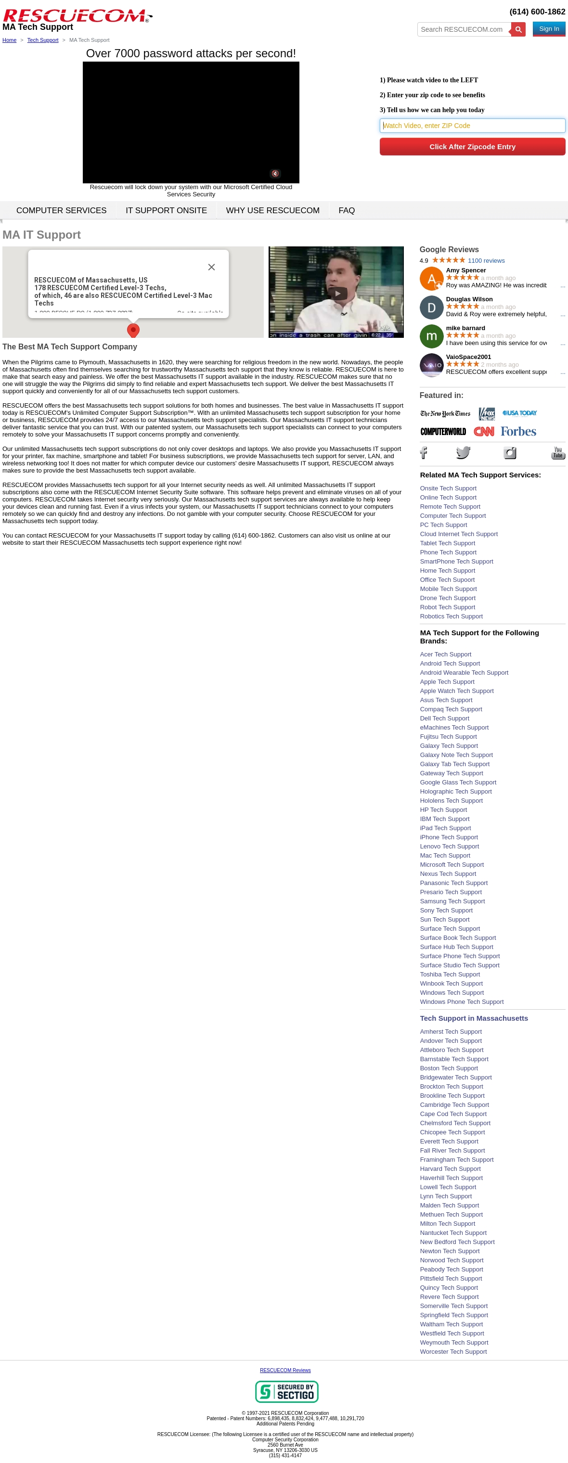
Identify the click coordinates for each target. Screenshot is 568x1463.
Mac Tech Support (445, 855)
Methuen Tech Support (451, 1214)
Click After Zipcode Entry (473, 146)
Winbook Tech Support (451, 983)
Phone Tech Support (448, 552)
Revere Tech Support (449, 1296)
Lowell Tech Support (448, 1187)
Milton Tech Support (448, 1223)
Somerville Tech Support (454, 1305)
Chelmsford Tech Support (455, 1123)
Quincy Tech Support (449, 1287)
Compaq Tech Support (451, 709)
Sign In (549, 28)
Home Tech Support (448, 570)
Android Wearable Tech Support (464, 672)
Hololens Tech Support (451, 800)
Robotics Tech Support (451, 616)
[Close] (211, 267)
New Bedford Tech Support (457, 1241)
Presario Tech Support (451, 892)
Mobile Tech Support (448, 588)
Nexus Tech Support (448, 873)
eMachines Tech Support (454, 727)
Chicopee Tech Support (452, 1132)
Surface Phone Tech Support (460, 956)
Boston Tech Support (449, 1068)
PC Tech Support (443, 524)
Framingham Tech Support (457, 1159)
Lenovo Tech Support (449, 846)
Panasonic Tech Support (454, 882)
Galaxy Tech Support (449, 745)
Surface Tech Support (450, 928)
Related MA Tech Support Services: (481, 475)
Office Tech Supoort (447, 579)
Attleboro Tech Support (452, 1049)
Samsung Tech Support (452, 901)
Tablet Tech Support (448, 543)
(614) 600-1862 (538, 11)
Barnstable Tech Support (454, 1059)
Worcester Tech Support (453, 1351)
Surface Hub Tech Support (456, 946)
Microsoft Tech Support (452, 864)
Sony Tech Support (446, 910)
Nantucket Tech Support (453, 1232)
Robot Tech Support (448, 607)
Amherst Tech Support (451, 1031)
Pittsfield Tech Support (451, 1278)
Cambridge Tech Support (455, 1104)
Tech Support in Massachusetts (474, 1018)
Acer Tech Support (446, 654)
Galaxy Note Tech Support (456, 754)
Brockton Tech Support (451, 1086)
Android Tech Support (450, 663)
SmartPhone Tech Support (456, 561)
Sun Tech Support (445, 919)
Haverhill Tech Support (451, 1177)
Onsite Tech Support (448, 488)
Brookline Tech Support (452, 1095)
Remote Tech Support (450, 506)
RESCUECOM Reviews (285, 1370)
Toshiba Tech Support (450, 974)
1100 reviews (486, 260)
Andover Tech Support (451, 1040)
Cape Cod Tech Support (453, 1113)
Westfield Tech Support (452, 1333)
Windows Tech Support (452, 992)
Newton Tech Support (450, 1251)
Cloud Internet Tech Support (459, 534)
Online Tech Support (448, 497)
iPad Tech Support (445, 828)
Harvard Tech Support (450, 1168)
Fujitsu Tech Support (448, 736)
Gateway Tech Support (451, 773)
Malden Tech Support (449, 1205)
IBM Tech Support (445, 818)
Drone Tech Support (448, 598)
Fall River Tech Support (452, 1150)
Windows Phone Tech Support (462, 1001)
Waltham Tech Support (451, 1324)
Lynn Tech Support (446, 1196)
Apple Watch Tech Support (457, 690)
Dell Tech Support (444, 718)
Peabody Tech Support (451, 1269)
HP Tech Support (443, 809)
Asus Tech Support (446, 700)
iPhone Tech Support (449, 837)
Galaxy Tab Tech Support (455, 764)
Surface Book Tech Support (458, 937)
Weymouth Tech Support (454, 1342)
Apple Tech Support (447, 681)
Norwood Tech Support (452, 1260)
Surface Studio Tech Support (460, 965)
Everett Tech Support (449, 1141)
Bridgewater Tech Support (456, 1077)
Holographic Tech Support (456, 791)
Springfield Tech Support (454, 1315)
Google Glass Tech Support (458, 782)
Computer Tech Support (453, 515)
